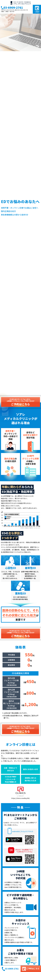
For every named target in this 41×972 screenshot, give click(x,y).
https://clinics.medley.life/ (20, 793)
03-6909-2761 (12, 8)
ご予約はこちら (37, 9)
